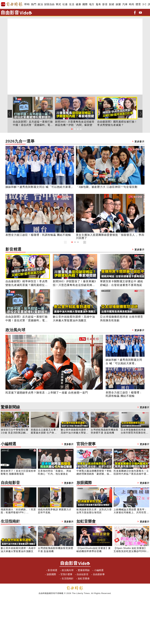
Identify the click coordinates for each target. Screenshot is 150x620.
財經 (111, 4)
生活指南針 (37, 522)
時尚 (131, 4)
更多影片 (139, 141)
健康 (78, 4)
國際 (85, 4)
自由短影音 (37, 483)
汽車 (125, 4)
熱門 (33, 4)
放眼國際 (112, 483)
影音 (105, 4)
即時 (27, 4)
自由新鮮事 (99, 574)
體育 (138, 4)
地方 (91, 4)
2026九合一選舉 (75, 141)
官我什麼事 (112, 444)
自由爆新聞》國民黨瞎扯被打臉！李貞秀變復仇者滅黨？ (117, 123)
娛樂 (118, 4)
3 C (144, 4)
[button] (72, 129)
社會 (65, 4)
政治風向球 (75, 330)
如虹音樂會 (112, 522)
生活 (71, 4)
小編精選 (37, 444)
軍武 (58, 4)
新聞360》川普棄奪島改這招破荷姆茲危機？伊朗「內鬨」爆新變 (74, 123)
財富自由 (49, 4)
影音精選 (75, 249)
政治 (40, 4)
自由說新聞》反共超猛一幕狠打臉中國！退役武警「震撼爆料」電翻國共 (33, 123)
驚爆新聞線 (75, 407)
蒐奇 (98, 4)
